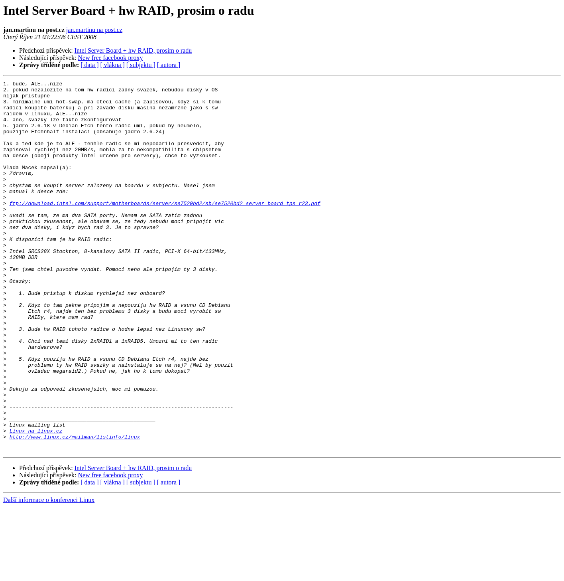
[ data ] (89, 64)
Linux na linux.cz (36, 501)
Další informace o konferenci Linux (48, 574)
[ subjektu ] (140, 64)
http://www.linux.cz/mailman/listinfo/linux (75, 508)
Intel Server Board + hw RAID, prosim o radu (133, 50)
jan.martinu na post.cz (94, 29)
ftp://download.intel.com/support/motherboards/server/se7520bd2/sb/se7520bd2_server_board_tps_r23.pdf (165, 228)
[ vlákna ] (112, 64)
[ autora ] (169, 64)
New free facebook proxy (110, 57)
